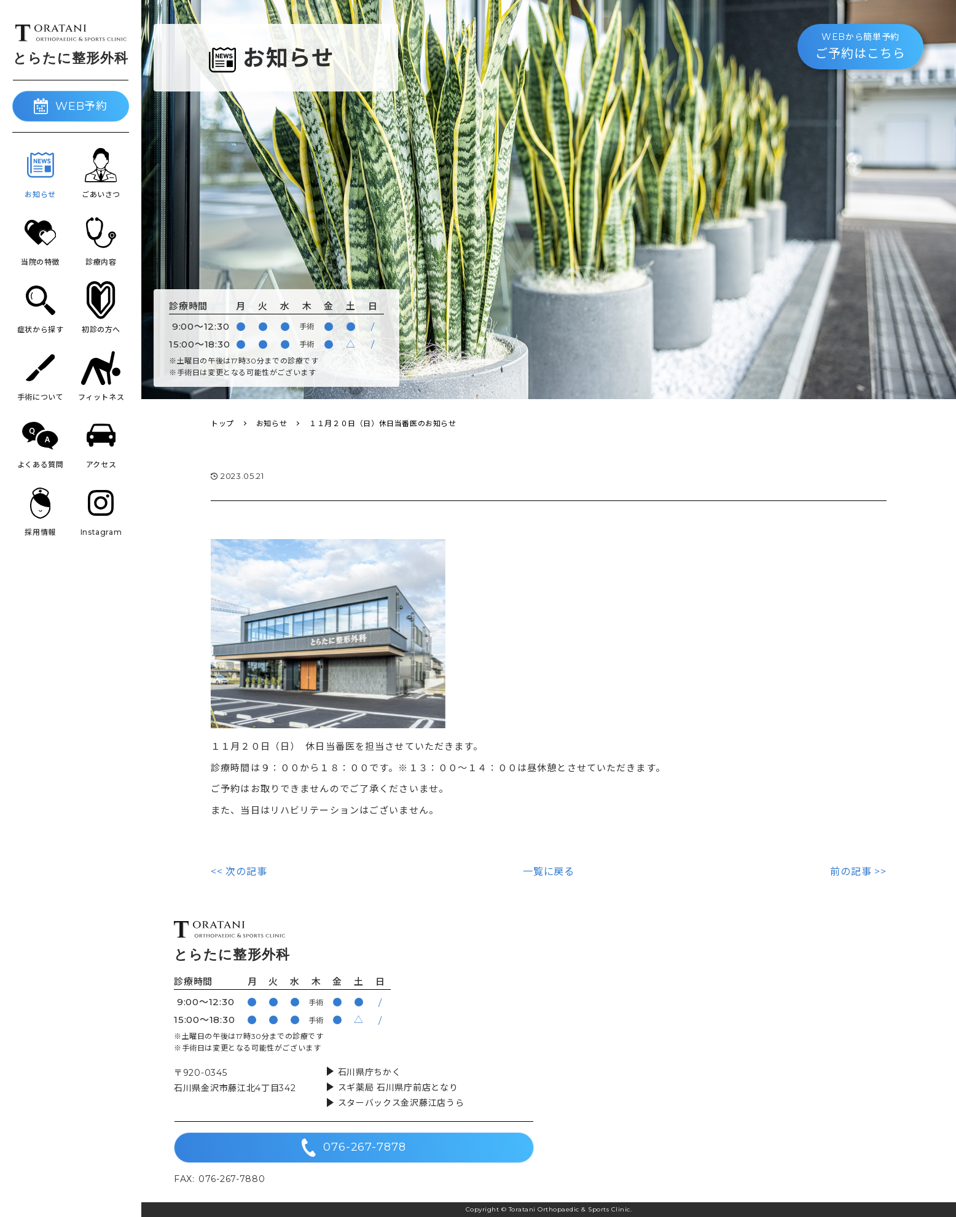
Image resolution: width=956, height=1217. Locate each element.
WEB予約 (71, 106)
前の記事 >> (858, 871)
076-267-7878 (354, 1147)
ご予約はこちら (860, 45)
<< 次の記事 (239, 871)
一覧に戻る (548, 871)
